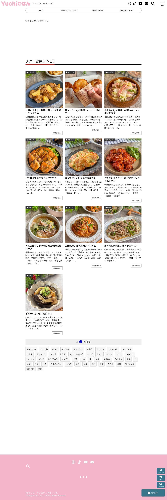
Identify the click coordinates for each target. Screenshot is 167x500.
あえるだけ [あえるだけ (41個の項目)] (31, 349)
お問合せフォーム (126, 10)
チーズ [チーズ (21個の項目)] (109, 354)
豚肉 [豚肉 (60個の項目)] (119, 364)
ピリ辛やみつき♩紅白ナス (39, 313)
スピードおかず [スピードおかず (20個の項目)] (76, 354)
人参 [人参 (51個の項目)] (97, 359)
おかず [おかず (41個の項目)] (55, 349)
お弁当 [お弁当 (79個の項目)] (89, 349)
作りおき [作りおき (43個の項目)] (107, 359)
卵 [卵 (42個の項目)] (135, 359)
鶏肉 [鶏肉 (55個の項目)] (40, 369)
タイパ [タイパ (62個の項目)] (99, 354)
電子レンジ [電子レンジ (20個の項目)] (130, 364)
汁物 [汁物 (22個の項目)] (44, 364)
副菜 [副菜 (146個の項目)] (128, 359)
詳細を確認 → (57, 133)
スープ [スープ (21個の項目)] (89, 354)
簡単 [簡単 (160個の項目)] (85, 364)
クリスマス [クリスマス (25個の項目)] (41, 354)
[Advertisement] (54, 39)
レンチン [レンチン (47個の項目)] (65, 359)
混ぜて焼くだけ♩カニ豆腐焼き (80, 178)
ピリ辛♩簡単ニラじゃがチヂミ (41, 178)
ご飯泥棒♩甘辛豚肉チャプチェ (80, 246)
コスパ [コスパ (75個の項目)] (53, 354)
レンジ (30, 275)
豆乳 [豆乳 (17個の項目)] (93, 364)
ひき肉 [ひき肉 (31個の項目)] (29, 354)
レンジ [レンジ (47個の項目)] (41, 359)
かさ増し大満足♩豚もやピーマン (120, 246)
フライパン (31, 72)
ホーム (40, 10)
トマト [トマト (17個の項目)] (119, 354)
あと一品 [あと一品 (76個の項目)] (44, 349)
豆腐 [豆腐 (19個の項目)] (101, 364)
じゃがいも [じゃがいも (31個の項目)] (113, 349)
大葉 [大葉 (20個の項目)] (29, 364)
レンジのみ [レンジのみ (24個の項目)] (53, 359)
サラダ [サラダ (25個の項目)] (62, 354)
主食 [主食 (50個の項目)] (83, 359)
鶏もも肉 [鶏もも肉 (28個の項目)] (30, 369)
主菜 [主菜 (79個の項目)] (75, 359)
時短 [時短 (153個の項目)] (36, 364)
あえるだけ (110, 72)
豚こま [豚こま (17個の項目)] (110, 364)
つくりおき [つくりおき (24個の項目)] (126, 349)
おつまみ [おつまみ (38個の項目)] (65, 349)
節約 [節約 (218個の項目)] (77, 364)
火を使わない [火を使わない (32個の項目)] (56, 364)
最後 (88, 342)
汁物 (29, 207)
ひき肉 (109, 207)
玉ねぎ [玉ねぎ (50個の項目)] (69, 364)
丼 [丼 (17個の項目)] (90, 359)
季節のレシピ (98, 10)
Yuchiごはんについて (69, 10)
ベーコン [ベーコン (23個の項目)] (30, 359)
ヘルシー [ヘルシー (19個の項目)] (129, 354)
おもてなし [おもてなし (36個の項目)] (78, 349)
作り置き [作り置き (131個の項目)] (118, 359)
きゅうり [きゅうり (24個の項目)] (100, 349)
